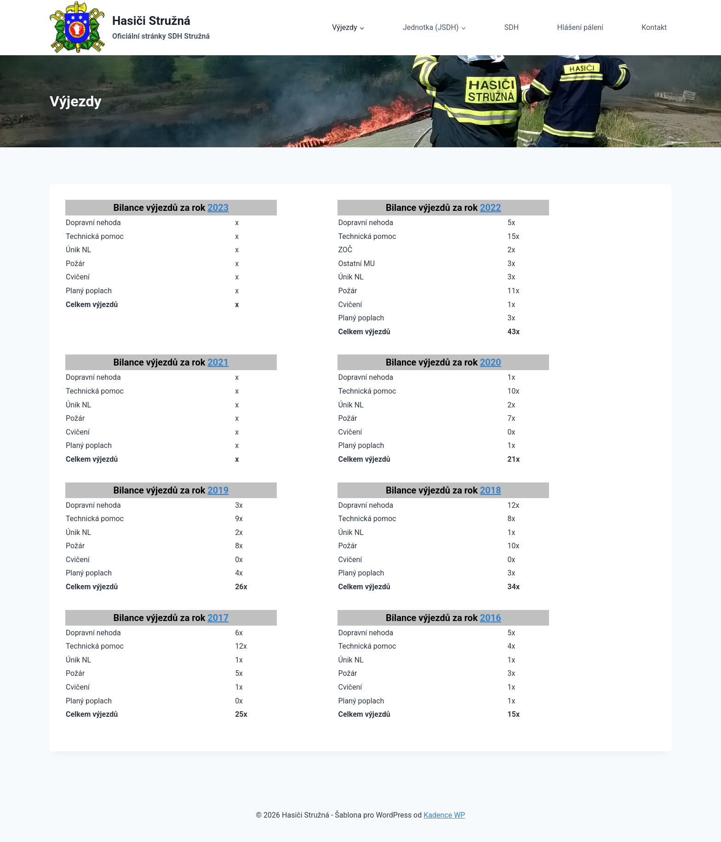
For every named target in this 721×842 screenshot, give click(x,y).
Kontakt (654, 27)
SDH (511, 27)
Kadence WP (444, 815)
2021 (218, 362)
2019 (218, 490)
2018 (490, 490)
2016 (490, 617)
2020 (490, 362)
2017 (218, 617)
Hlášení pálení (580, 27)
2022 (490, 207)
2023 (218, 207)
